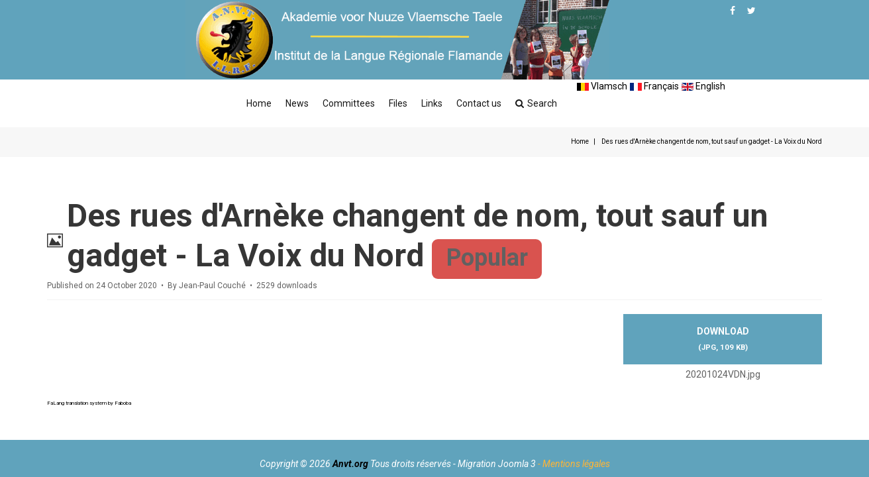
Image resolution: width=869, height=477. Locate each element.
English (703, 86)
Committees (349, 103)
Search (536, 103)
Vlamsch (602, 86)
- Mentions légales (574, 463)
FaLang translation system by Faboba (89, 403)
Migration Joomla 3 (497, 463)
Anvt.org (350, 463)
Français (654, 86)
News (297, 103)
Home (259, 103)
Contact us (478, 103)
